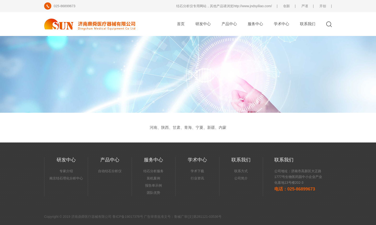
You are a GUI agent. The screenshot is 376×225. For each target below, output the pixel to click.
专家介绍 (66, 171)
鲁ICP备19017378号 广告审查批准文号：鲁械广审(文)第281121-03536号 (167, 217)
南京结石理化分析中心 (66, 178)
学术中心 (281, 24)
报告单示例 (153, 185)
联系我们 (307, 24)
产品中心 (229, 24)
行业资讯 (197, 178)
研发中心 (203, 24)
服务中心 (255, 24)
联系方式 (241, 171)
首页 (181, 24)
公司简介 (241, 178)
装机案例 (153, 178)
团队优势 (153, 193)
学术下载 (197, 171)
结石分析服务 (153, 171)
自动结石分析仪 (110, 171)
